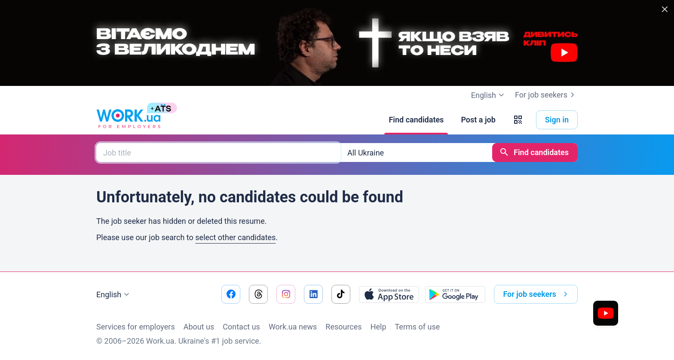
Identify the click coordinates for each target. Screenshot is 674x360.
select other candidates (235, 237)
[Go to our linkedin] (313, 294)
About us (199, 326)
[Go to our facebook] (230, 294)
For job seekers (546, 95)
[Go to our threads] (258, 294)
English (114, 295)
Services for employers (135, 326)
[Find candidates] (416, 119)
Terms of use (417, 326)
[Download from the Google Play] (455, 294)
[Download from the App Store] (389, 294)
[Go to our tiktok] (340, 294)
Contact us (241, 326)
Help (378, 326)
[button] (518, 119)
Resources (343, 326)
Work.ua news (293, 326)
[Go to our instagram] (285, 294)
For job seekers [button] (537, 294)
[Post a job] (477, 119)
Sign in (557, 119)
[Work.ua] (128, 120)
